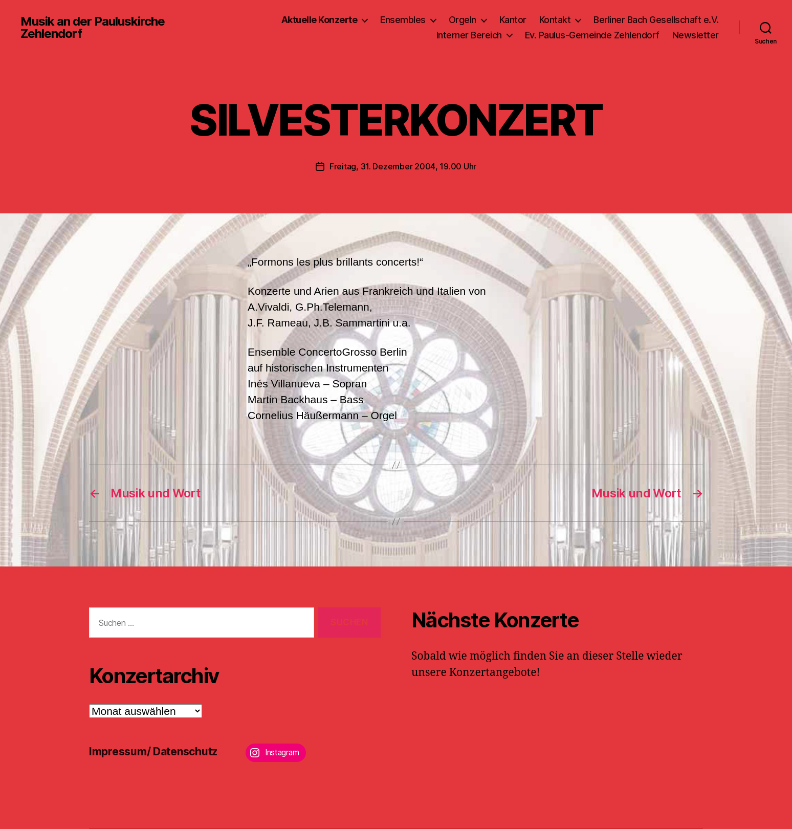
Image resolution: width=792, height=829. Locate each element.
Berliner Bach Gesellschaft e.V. (656, 19)
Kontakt (555, 19)
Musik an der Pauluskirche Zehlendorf (92, 27)
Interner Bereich (469, 35)
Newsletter (695, 35)
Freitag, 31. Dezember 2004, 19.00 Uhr (402, 166)
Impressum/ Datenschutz (153, 751)
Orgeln (462, 19)
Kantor (512, 19)
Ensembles (403, 19)
